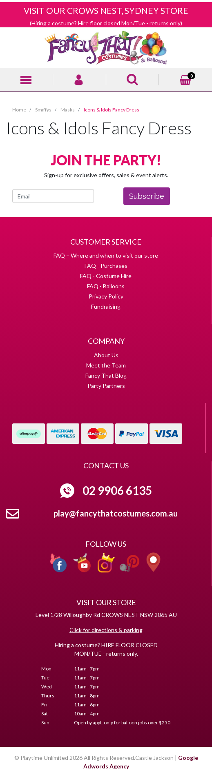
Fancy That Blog (106, 375)
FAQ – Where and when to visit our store (106, 255)
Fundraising (106, 306)
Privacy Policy (106, 296)
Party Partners (106, 385)
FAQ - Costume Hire (106, 275)
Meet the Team (106, 365)
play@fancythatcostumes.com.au (116, 513)
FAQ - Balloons (106, 286)
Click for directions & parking (106, 629)
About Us (106, 355)
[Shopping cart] (185, 78)
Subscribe (146, 196)
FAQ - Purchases (106, 265)
